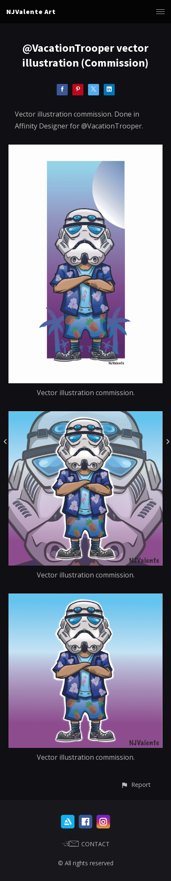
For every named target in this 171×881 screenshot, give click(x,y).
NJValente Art (31, 11)
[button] (135, 784)
